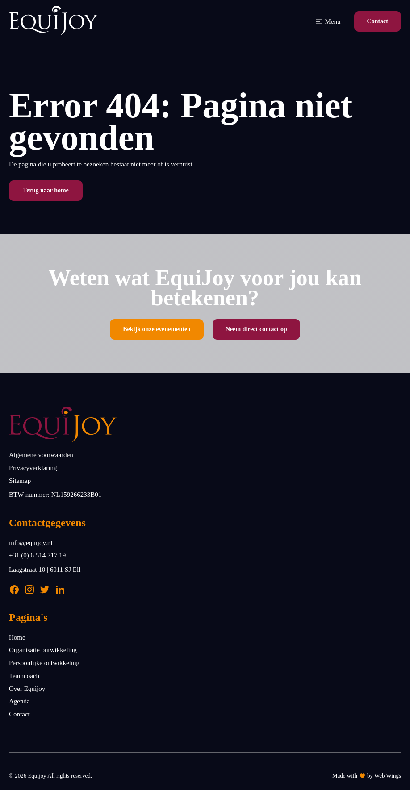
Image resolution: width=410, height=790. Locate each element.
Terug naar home (46, 190)
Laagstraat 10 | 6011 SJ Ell (44, 569)
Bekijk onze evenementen (157, 329)
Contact (377, 21)
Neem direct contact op (256, 329)
